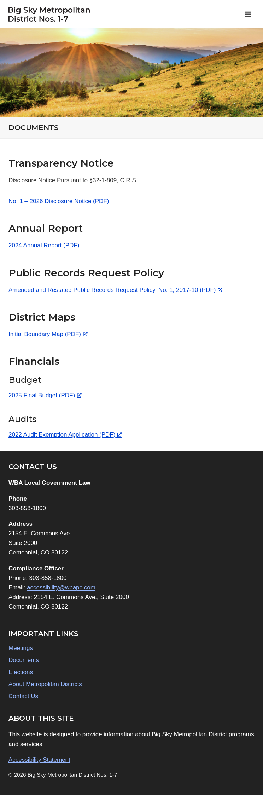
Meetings (20, 648)
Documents (23, 660)
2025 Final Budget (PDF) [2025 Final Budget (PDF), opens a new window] (45, 395)
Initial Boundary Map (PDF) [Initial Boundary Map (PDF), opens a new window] (48, 334)
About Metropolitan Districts (45, 684)
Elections (20, 672)
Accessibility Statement (39, 759)
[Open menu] (248, 13)
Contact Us (23, 696)
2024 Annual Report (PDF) (43, 245)
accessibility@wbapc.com (61, 587)
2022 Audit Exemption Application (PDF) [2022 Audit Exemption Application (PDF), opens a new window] (65, 434)
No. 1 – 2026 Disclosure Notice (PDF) (58, 201)
